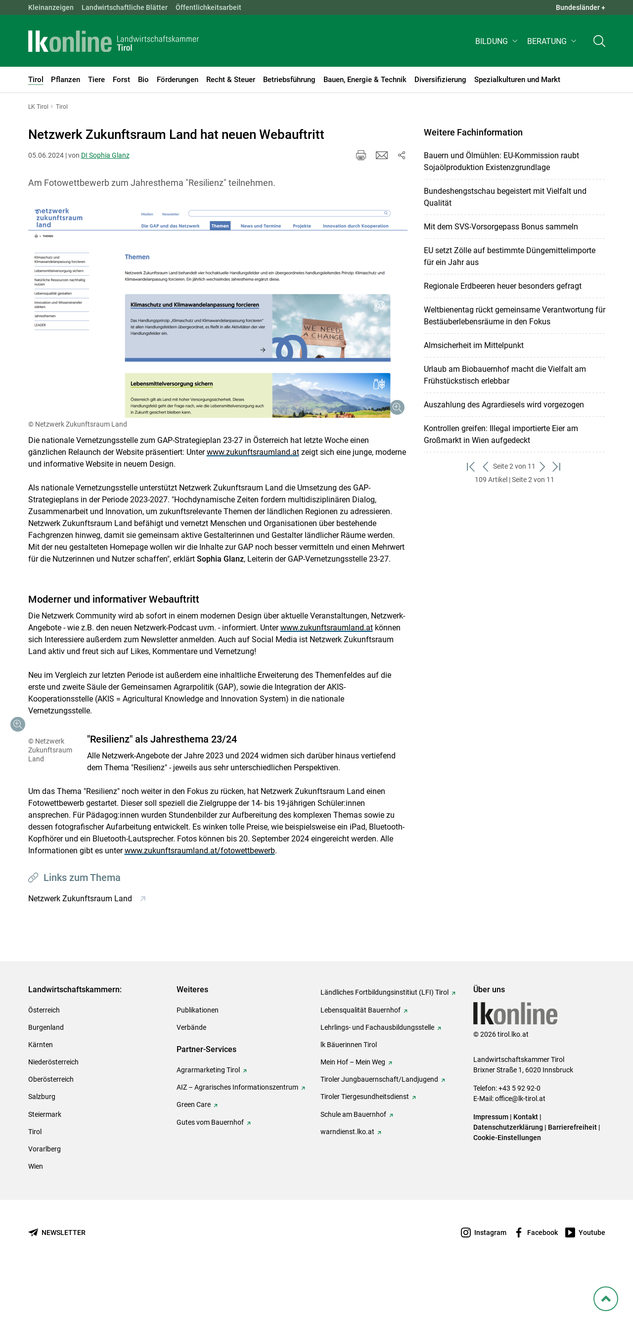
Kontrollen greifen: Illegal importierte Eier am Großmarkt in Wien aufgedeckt (501, 434)
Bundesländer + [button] (580, 7)
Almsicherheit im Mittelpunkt (474, 345)
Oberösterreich (51, 1127)
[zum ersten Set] (471, 466)
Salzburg (41, 1144)
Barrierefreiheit (572, 1175)
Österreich (44, 1057)
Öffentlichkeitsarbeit (208, 7)
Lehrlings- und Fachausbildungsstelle (377, 1075)
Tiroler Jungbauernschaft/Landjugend (379, 1127)
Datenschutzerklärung (508, 1175)
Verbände (191, 1075)
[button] (497, 43)
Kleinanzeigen (51, 7)
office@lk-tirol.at (520, 1146)
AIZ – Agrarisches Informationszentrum (237, 1135)
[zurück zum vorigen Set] (486, 466)
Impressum (490, 1164)
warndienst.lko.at (347, 1179)
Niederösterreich (53, 1109)
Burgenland (46, 1075)
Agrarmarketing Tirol (208, 1117)
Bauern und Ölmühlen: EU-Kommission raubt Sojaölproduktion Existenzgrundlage (501, 161)
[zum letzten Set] (557, 466)
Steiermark (44, 1162)
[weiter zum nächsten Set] (543, 466)
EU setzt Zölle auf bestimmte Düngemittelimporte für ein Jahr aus (509, 256)
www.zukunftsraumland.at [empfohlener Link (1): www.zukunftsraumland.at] (253, 452)
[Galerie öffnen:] (217, 311)
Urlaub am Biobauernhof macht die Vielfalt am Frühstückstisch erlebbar (505, 375)
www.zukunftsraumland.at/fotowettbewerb (103, 898)
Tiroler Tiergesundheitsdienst (364, 1144)
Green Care (194, 1152)
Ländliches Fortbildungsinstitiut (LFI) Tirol (384, 1040)
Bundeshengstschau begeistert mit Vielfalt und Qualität (505, 197)
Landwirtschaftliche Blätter (125, 7)
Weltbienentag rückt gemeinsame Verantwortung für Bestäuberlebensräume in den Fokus (514, 315)
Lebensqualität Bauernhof (360, 1057)
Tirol (35, 1179)
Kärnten (40, 1092)
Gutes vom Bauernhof (210, 1170)
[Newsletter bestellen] (57, 1280)
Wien (35, 1214)
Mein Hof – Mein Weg (352, 1109)
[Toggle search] (599, 43)
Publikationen (198, 1057)
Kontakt (525, 1164)
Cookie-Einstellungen (507, 1185)
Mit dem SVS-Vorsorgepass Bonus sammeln (501, 226)
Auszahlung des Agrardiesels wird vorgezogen (504, 404)
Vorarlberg (44, 1196)
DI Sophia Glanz (105, 155)
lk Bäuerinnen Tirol (348, 1092)
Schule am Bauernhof (353, 1162)
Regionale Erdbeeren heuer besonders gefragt (503, 286)
